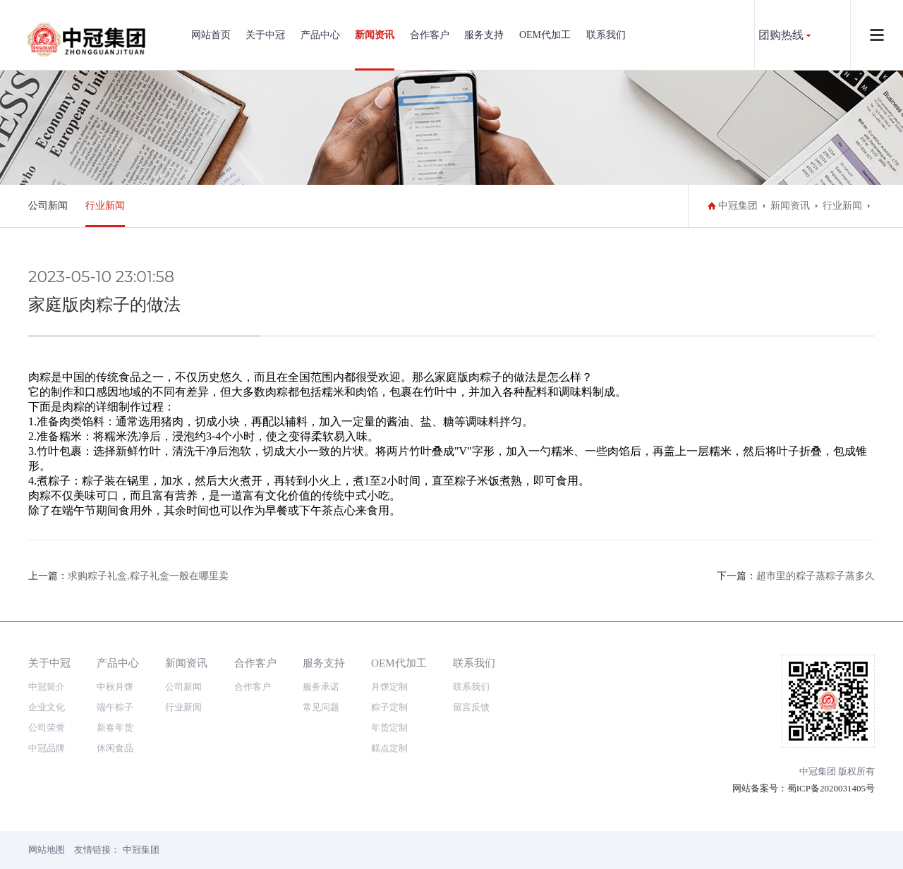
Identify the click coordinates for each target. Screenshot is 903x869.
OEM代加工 (545, 35)
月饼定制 (389, 686)
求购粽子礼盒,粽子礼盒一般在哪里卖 (148, 576)
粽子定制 (389, 707)
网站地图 (46, 849)
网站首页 (211, 35)
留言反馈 (471, 707)
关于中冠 (265, 35)
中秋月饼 (115, 686)
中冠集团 (738, 205)
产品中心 (320, 35)
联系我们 (606, 35)
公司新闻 (48, 205)
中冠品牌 (46, 748)
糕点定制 (389, 748)
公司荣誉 (46, 727)
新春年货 (115, 727)
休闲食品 (115, 748)
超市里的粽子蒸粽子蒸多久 (815, 576)
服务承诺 (321, 686)
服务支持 (484, 35)
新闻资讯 (374, 35)
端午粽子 (115, 707)
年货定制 (389, 727)
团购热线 (781, 35)
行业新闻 (105, 205)
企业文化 (46, 707)
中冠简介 (46, 686)
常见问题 (321, 707)
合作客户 (429, 35)
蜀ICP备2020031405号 (831, 788)
